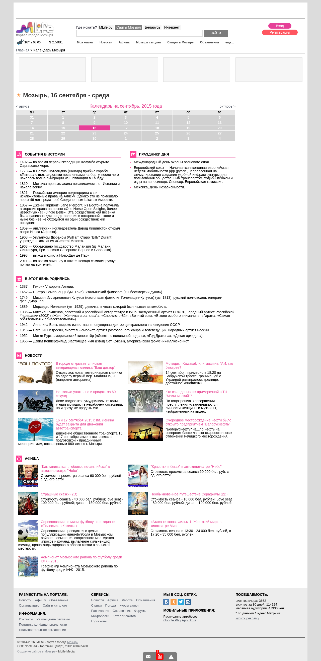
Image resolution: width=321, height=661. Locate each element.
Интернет (172, 27)
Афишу (40, 600)
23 (95, 133)
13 (220, 123)
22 (63, 133)
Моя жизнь (85, 42)
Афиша (124, 42)
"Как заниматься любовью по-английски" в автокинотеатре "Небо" (75, 469)
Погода (110, 605)
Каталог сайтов (124, 616)
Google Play (172, 620)
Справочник (122, 611)
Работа (127, 600)
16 (95, 128)
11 (157, 123)
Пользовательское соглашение (42, 630)
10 (126, 123)
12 (188, 123)
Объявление (58, 600)
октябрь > (227, 106)
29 (63, 138)
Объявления (209, 42)
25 (157, 133)
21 (32, 133)
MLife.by (105, 27)
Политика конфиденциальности (43, 624)
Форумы (140, 611)
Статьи (96, 605)
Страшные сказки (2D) (59, 494)
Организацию (29, 605)
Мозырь (72, 642)
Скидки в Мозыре (180, 42)
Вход (280, 26)
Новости (106, 42)
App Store (189, 620)
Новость (25, 600)
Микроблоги (100, 616)
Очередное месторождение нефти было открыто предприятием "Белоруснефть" (198, 422)
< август (22, 106)
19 (188, 128)
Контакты (26, 619)
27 (220, 133)
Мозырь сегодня (148, 42)
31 (32, 117)
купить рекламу (247, 618)
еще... (229, 42)
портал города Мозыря (35, 33)
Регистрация (280, 32)
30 (95, 138)
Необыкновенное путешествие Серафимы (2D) (188, 494)
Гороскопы (99, 621)
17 (126, 128)
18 (157, 128)
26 (188, 133)
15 (63, 128)
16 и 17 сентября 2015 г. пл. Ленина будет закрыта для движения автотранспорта (85, 424)
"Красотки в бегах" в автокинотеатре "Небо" (185, 467)
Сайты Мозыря (128, 27)
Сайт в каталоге (55, 605)
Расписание (100, 611)
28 (32, 138)
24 (126, 133)
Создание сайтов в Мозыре (36, 651)
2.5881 (56, 42)
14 (32, 128)
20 (220, 128)
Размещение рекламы (53, 619)
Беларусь (152, 27)
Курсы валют (129, 605)
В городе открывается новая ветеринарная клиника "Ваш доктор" (85, 365)
